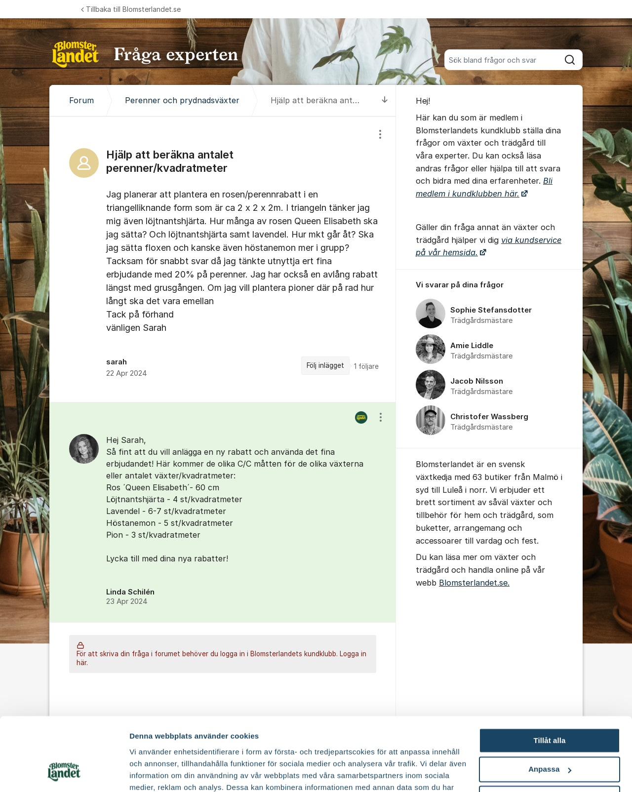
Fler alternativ (154, 772)
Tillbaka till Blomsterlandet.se (131, 9)
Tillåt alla (549, 675)
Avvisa (549, 732)
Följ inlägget (325, 365)
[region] (222, 259)
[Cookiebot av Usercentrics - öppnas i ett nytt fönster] (64, 772)
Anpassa (549, 704)
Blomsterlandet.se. (474, 583)
